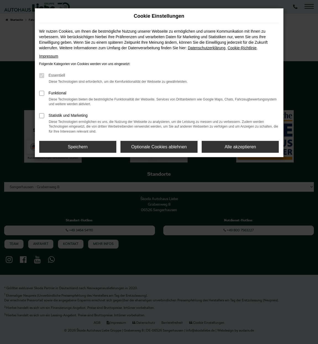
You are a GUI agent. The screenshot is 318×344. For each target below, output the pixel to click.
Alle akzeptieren (240, 146)
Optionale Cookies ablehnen (159, 146)
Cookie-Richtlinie (242, 48)
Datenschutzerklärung (206, 48)
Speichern (78, 146)
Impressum (48, 56)
